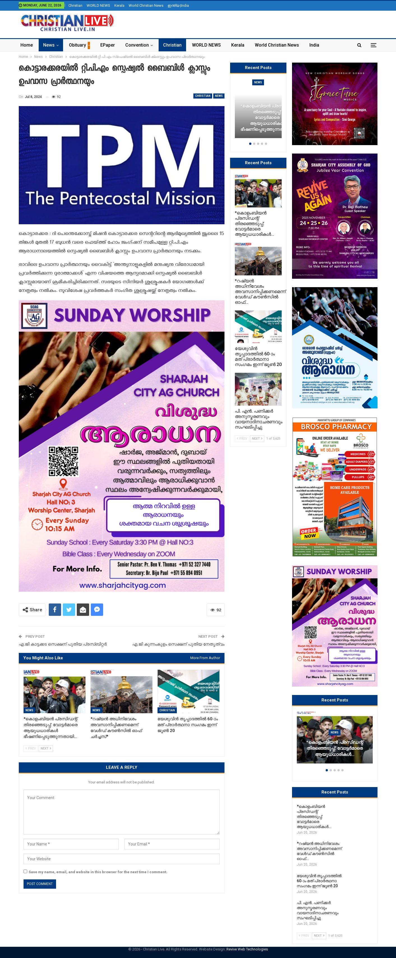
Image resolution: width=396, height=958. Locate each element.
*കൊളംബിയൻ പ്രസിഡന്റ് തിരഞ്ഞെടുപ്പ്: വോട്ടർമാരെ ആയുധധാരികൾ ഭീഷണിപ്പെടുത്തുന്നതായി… (267, 118)
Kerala (119, 5)
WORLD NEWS (98, 5)
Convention (137, 45)
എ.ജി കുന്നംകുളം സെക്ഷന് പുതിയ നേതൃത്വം (178, 644)
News (49, 45)
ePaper (107, 45)
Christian (75, 5)
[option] (335, 740)
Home (26, 45)
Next (46, 748)
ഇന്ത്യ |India (178, 5)
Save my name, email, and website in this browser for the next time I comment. (98, 872)
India (314, 45)
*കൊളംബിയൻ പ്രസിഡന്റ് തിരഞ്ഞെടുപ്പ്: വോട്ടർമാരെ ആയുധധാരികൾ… (334, 748)
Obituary (77, 45)
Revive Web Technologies (247, 949)
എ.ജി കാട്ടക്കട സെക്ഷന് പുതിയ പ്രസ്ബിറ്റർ (63, 644)
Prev (31, 748)
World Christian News (146, 5)
